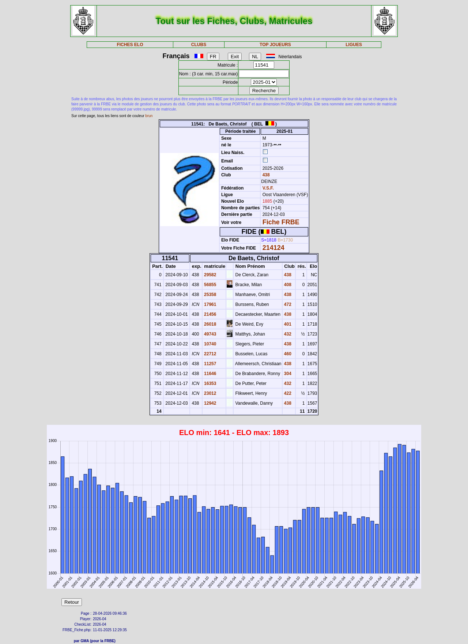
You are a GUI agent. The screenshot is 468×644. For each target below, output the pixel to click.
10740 (209, 344)
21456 (209, 314)
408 (287, 284)
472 (287, 304)
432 (287, 334)
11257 (209, 363)
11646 (209, 373)
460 (287, 353)
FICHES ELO (130, 44)
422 (287, 393)
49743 (209, 334)
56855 (209, 284)
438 (265, 174)
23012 (209, 393)
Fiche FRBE (281, 222)
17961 (209, 304)
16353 (209, 383)
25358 (209, 294)
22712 (209, 353)
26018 (209, 324)
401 (287, 324)
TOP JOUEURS (275, 44)
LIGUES (354, 44)
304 (287, 373)
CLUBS (198, 44)
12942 (209, 403)
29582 (209, 274)
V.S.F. (268, 188)
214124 (273, 247)
